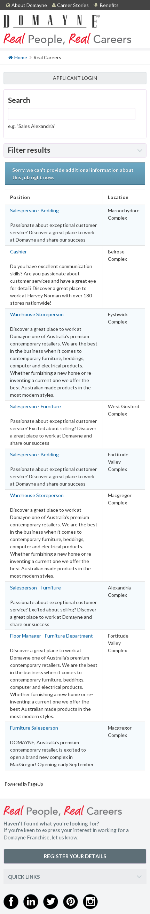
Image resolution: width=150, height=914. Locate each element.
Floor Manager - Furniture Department (51, 636)
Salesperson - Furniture (35, 406)
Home (17, 57)
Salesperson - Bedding (34, 210)
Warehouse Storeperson (37, 314)
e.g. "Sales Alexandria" (31, 126)
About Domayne (26, 5)
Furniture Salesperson (34, 728)
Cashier (18, 251)
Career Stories (70, 5)
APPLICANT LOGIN (75, 78)
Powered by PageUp (24, 784)
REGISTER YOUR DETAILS (75, 856)
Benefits (106, 5)
